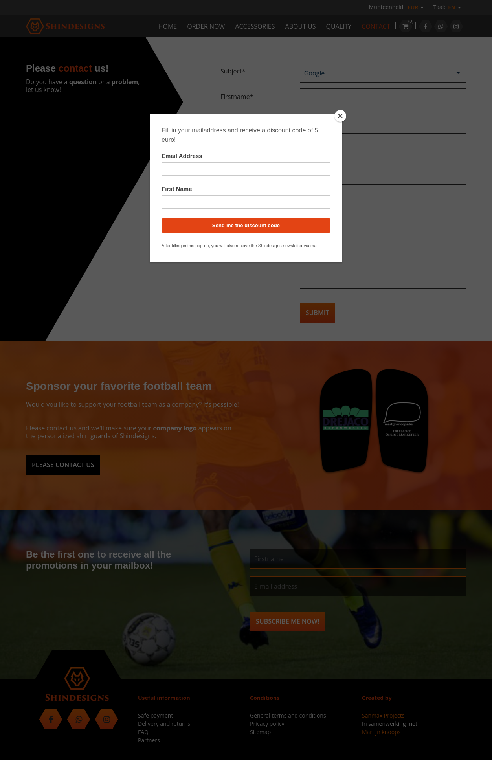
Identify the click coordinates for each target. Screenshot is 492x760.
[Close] (340, 116)
